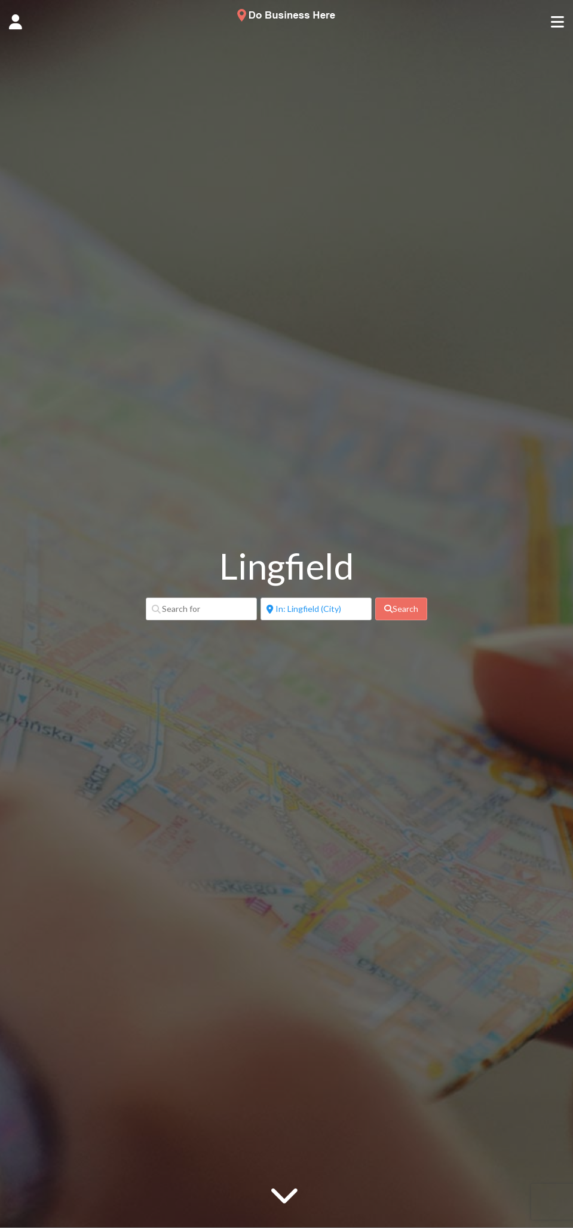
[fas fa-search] (401, 609)
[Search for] (201, 609)
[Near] (316, 609)
